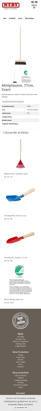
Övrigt (20, 387)
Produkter (12, 18)
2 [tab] (24, 68)
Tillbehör (20, 378)
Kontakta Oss (20, 339)
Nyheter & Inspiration (20, 341)
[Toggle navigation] (35, 6)
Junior (20, 18)
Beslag (20, 355)
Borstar (20, 360)
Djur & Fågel (20, 362)
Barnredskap (29, 18)
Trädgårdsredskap (20, 380)
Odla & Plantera (20, 376)
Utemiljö (20, 382)
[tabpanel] (20, 45)
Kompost (20, 367)
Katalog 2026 (20, 344)
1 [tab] (20, 68)
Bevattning (20, 357)
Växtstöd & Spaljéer (20, 385)
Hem (4, 18)
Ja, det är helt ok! (21, 408)
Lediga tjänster (20, 346)
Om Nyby (20, 337)
